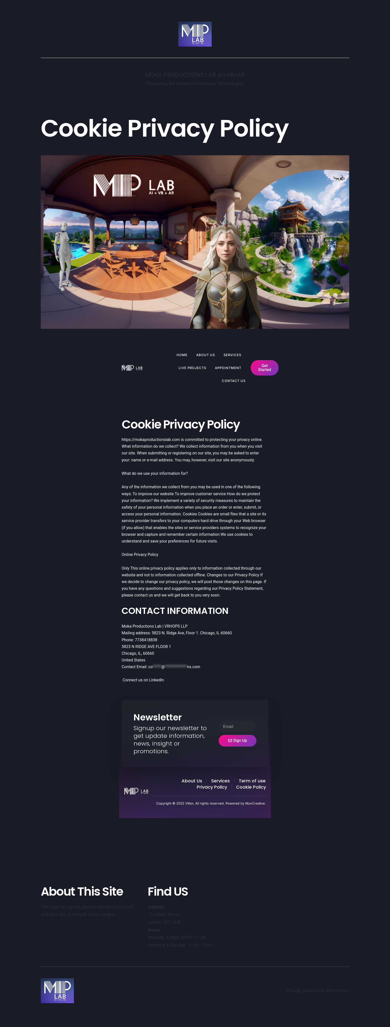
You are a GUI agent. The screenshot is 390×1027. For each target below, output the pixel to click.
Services (232, 355)
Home (182, 355)
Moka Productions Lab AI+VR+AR (195, 74)
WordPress (337, 990)
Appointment (228, 368)
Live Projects (192, 368)
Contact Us (233, 381)
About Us (205, 355)
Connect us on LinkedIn (143, 680)
